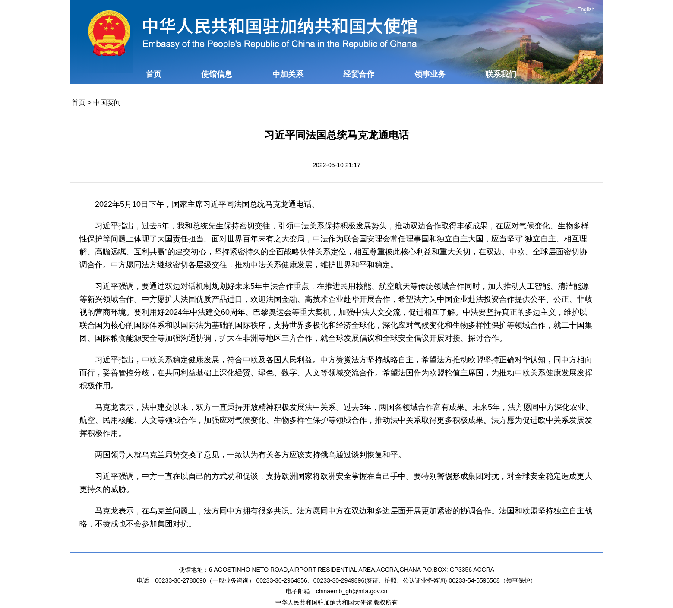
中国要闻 (107, 102)
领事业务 (430, 74)
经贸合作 (358, 74)
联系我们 (500, 74)
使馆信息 (216, 74)
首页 (153, 74)
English (586, 9)
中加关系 (287, 74)
